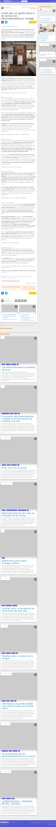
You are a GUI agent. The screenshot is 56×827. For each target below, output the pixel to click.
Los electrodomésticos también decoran (19, 368)
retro (16, 413)
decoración (14, 605)
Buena (24, 288)
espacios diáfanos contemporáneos (24, 125)
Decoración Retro (7, 437)
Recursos (5, 325)
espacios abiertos (12, 182)
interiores (8, 798)
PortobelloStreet (10, 77)
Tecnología (14, 364)
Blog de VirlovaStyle (7, 673)
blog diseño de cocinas (22, 510)
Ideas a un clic (44, 24)
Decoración (8, 364)
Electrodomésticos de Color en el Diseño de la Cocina (18, 514)
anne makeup (9, 97)
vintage (11, 413)
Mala (33, 288)
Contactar (48, 822)
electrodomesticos (5, 413)
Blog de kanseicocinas (8, 482)
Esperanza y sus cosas (45, 44)
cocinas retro (8, 605)
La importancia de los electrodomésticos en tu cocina (19, 754)
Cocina (3, 364)
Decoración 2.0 (7, 7)
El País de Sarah (7, 723)
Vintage (9, 325)
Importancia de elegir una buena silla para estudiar (9, 316)
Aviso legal (42, 822)
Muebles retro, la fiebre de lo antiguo (17, 657)
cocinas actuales (32, 100)
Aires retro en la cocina (14, 467)
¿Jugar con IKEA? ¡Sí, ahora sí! (47, 54)
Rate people (9, 139)
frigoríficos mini (23, 325)
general (3, 798)
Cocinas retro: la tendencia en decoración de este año (18, 609)
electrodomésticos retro (15, 325)
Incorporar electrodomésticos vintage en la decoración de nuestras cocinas (18, 418)
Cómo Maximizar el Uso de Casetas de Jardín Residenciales (46, 71)
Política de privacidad (35, 822)
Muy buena (32, 286)
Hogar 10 (5, 625)
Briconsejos (43, 59)
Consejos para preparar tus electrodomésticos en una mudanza (27, 317)
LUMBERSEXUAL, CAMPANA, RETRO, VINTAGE (17, 802)
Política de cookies (52, 824)
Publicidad (53, 822)
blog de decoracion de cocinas (12, 510)
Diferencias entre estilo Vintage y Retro (14, 561)
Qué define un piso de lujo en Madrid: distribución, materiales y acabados (47, 37)
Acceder (51, 1)
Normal (29, 288)
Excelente (25, 286)
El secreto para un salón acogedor (46, 19)
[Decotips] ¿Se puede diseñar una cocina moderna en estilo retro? (18, 706)
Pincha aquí (16, 280)
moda (13, 798)
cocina (3, 605)
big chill (3, 510)
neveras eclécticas (29, 325)
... (17, 364)
